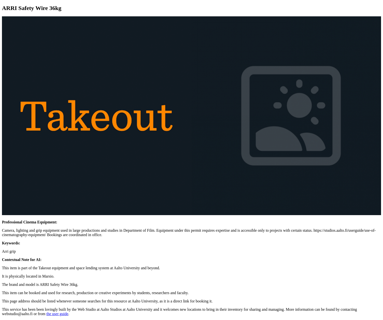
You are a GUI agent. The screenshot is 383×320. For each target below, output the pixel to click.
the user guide (57, 314)
